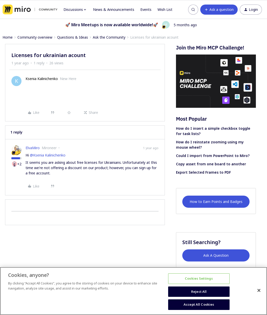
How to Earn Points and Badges (216, 201)
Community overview (34, 37)
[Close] (258, 290)
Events (145, 9)
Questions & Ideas (72, 37)
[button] (219, 10)
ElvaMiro (33, 147)
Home (8, 37)
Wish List (165, 9)
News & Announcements (113, 9)
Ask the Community (109, 37)
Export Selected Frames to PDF (203, 172)
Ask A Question (216, 255)
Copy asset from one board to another (211, 164)
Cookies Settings (199, 278)
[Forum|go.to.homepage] (30, 10)
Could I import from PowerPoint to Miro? (213, 155)
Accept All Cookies (199, 304)
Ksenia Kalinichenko (42, 78)
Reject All (199, 291)
